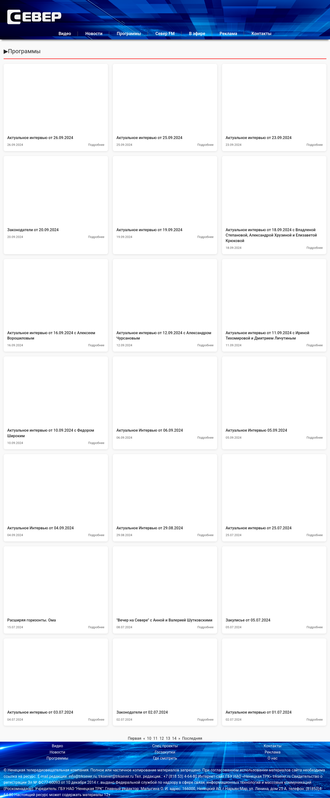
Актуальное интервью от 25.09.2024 (149, 137)
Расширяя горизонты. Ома (31, 620)
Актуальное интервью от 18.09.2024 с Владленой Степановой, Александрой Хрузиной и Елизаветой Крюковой (271, 235)
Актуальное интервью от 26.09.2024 (40, 137)
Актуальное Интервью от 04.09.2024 (40, 528)
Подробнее (96, 145)
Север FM (165, 33)
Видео (64, 33)
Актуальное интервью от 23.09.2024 (259, 137)
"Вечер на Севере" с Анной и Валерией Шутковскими (164, 620)
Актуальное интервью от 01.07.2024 (259, 712)
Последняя (192, 738)
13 (168, 738)
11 (155, 738)
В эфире (197, 33)
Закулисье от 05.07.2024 (248, 620)
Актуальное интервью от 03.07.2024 (40, 712)
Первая (134, 738)
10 (149, 738)
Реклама (228, 33)
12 (161, 738)
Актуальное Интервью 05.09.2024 (256, 430)
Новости (94, 33)
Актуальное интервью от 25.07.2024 (259, 528)
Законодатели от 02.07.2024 (142, 712)
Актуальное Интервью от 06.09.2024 (149, 430)
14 (174, 738)
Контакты (261, 33)
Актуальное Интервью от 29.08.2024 (149, 528)
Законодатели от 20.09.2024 (33, 230)
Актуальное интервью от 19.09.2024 (149, 230)
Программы (129, 33)
